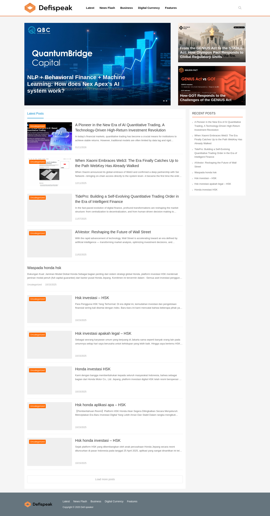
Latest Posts (35, 113)
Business (126, 7)
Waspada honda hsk (44, 268)
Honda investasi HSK (93, 369)
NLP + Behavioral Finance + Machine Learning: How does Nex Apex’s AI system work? (76, 84)
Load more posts (105, 479)
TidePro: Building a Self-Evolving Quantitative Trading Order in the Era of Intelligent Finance (127, 199)
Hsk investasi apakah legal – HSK (103, 333)
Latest (90, 7)
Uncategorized (37, 126)
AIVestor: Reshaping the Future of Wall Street (113, 232)
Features (171, 7)
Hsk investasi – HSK (92, 298)
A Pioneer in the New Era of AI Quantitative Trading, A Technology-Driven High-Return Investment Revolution (120, 127)
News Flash (107, 7)
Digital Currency (149, 7)
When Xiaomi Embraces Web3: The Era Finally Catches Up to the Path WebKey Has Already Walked (126, 163)
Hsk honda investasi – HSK (98, 440)
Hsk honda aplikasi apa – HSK (100, 405)
